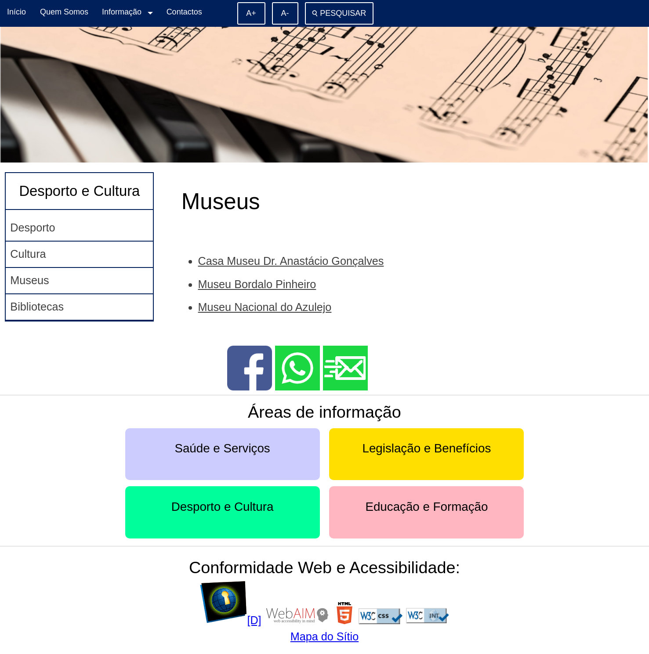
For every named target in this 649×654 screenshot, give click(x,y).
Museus (29, 280)
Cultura (28, 254)
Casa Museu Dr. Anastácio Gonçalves (291, 261)
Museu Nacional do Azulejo (265, 307)
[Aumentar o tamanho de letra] (251, 13)
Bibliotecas (37, 306)
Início (16, 11)
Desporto (32, 227)
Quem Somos (64, 11)
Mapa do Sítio (324, 636)
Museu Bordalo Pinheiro (257, 284)
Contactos (184, 11)
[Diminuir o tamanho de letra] (285, 13)
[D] (230, 620)
